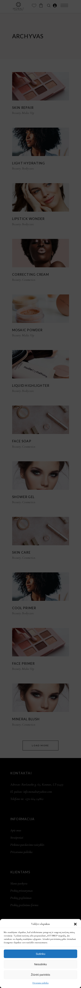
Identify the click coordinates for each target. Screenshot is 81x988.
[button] (75, 924)
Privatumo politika (40, 983)
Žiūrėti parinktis (40, 974)
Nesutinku (40, 964)
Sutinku (40, 953)
